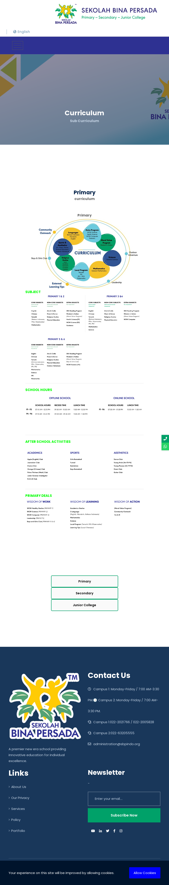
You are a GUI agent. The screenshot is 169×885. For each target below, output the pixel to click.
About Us (17, 786)
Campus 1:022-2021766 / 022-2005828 (121, 722)
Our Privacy (19, 797)
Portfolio (17, 830)
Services (17, 808)
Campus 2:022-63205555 (111, 733)
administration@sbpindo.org (114, 744)
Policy (14, 819)
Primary (84, 581)
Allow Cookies (145, 873)
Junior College (84, 605)
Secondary (84, 593)
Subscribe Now (124, 815)
